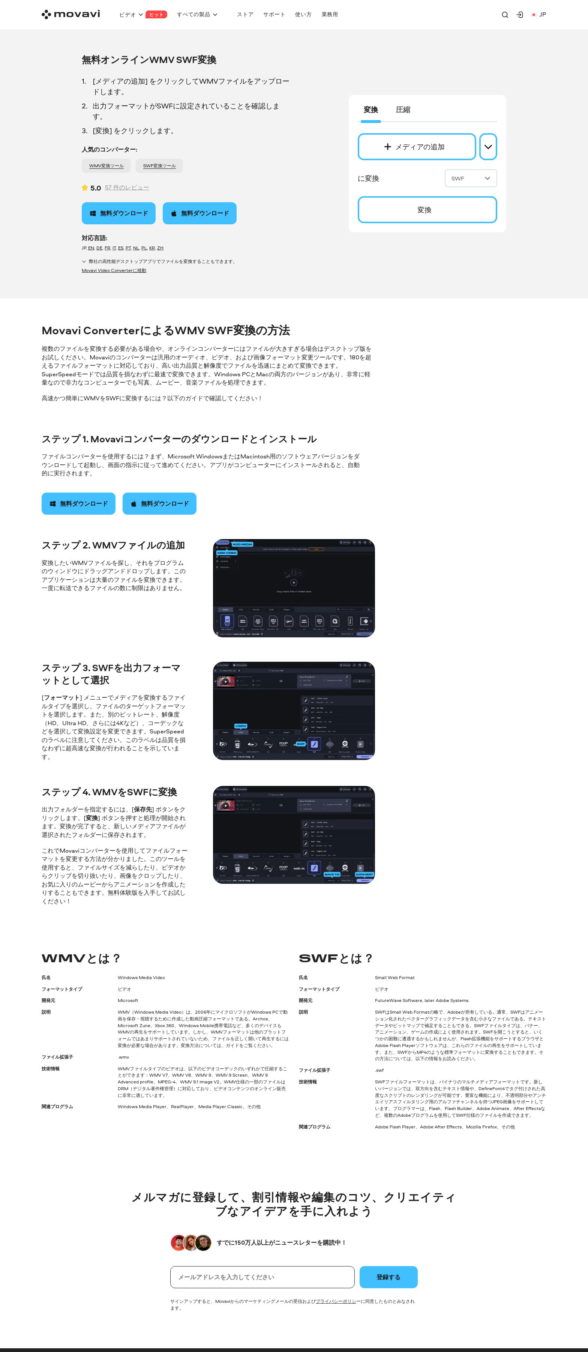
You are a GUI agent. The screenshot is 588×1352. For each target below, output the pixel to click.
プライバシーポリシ (336, 1301)
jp (538, 14)
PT (128, 248)
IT (114, 248)
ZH (160, 248)
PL (144, 248)
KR (152, 248)
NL (136, 248)
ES (120, 248)
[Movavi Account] (520, 14)
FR (107, 248)
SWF (471, 178)
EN (91, 248)
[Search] (505, 14)
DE (99, 248)
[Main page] (71, 14)
